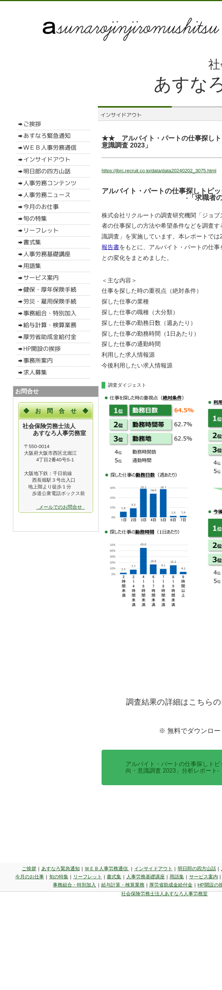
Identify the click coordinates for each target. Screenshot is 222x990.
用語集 (177, 876)
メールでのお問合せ (60, 507)
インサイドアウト (153, 868)
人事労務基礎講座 (145, 876)
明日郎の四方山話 (197, 868)
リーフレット (87, 876)
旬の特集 (58, 876)
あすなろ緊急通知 (60, 868)
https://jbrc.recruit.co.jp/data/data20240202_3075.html (159, 170)
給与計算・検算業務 (122, 885)
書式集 (114, 876)
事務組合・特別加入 (74, 885)
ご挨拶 (29, 868)
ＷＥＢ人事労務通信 (107, 868)
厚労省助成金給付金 (170, 885)
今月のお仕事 (29, 876)
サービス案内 (203, 876)
